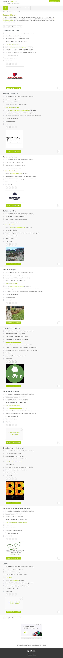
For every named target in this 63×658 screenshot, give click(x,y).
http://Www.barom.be (14, 580)
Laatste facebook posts (11, 58)
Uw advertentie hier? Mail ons (31, 638)
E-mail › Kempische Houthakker (12, 107)
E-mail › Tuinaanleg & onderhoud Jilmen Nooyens (16, 522)
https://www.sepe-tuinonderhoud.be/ (17, 344)
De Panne (16, 396)
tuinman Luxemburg (7, 18)
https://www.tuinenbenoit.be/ (16, 408)
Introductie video (21, 355)
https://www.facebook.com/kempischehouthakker (20, 110)
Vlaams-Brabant (9, 35)
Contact (27, 8)
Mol (12, 99)
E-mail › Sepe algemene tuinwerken (13, 342)
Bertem (15, 275)
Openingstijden (9, 353)
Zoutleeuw (16, 216)
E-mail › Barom (9, 577)
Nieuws (12, 8)
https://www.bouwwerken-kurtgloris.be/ (18, 47)
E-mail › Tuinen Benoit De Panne (13, 405)
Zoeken (19, 8)
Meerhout (13, 162)
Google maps (21, 35)
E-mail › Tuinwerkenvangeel (11, 283)
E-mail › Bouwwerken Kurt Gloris (12, 44)
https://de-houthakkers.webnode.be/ (17, 227)
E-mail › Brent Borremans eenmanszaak (14, 461)
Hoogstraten (14, 569)
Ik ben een (54, 1)
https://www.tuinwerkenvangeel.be (17, 286)
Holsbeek (16, 35)
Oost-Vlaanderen (9, 333)
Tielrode (15, 333)
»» (20, 26)
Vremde (13, 453)
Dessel (12, 513)
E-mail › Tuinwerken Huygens (12, 170)
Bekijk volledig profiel (13, 88)
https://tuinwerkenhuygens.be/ (16, 173)
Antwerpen (8, 99)
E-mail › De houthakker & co (12, 224)
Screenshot (30, 47)
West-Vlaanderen (9, 396)
